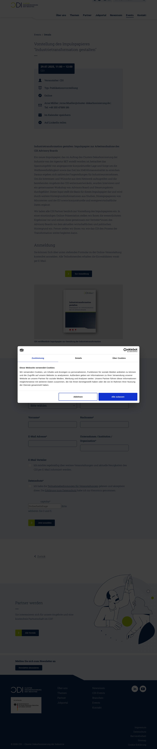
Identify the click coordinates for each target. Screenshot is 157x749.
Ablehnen (78, 396)
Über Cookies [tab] (119, 358)
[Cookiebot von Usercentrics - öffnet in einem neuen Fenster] (125, 350)
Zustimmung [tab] (38, 358)
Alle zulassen (118, 396)
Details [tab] (78, 358)
